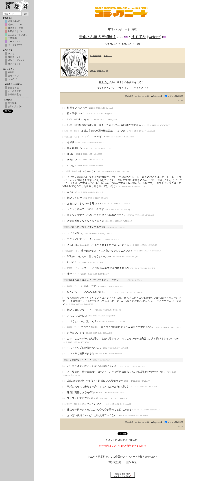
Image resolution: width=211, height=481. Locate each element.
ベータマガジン (15, 45)
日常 (103, 70)
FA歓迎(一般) (96, 55)
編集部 (11, 72)
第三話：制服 (72, 404)
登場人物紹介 (72, 171)
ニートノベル (14, 41)
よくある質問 (14, 91)
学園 (99, 70)
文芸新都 (12, 38)
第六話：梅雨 (72, 119)
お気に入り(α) (15, 106)
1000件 (159, 96)
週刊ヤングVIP (15, 24)
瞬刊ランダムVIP (16, 60)
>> (182, 100)
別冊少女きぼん (15, 31)
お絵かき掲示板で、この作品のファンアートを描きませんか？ (122, 456)
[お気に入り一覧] (130, 44)
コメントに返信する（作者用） (122, 440)
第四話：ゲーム (73, 286)
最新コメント (14, 57)
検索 (25, 14)
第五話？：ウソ (73, 251)
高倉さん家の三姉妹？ (97, 37)
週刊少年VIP (14, 21)
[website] (154, 37)
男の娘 (93, 70)
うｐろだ (12, 79)
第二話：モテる (73, 137)
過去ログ (108, 55)
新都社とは (13, 87)
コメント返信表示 (174, 96)
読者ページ (13, 75)
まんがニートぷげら (17, 35)
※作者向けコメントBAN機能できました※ (122, 445)
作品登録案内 (14, 94)
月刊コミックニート (17, 28)
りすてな (138, 37)
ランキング (13, 53)
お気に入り (113, 44)
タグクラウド (14, 64)
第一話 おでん (73, 131)
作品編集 (12, 103)
